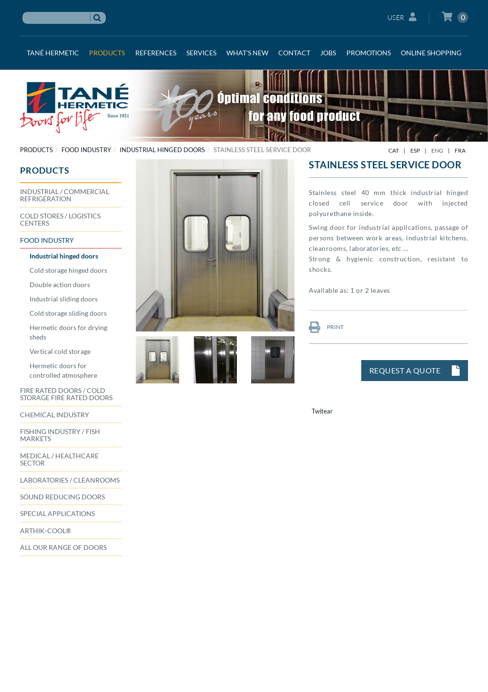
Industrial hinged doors (162, 150)
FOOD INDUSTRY (86, 150)
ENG (437, 150)
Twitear (322, 411)
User (402, 16)
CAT (393, 150)
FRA (460, 150)
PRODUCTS (36, 150)
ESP (415, 150)
